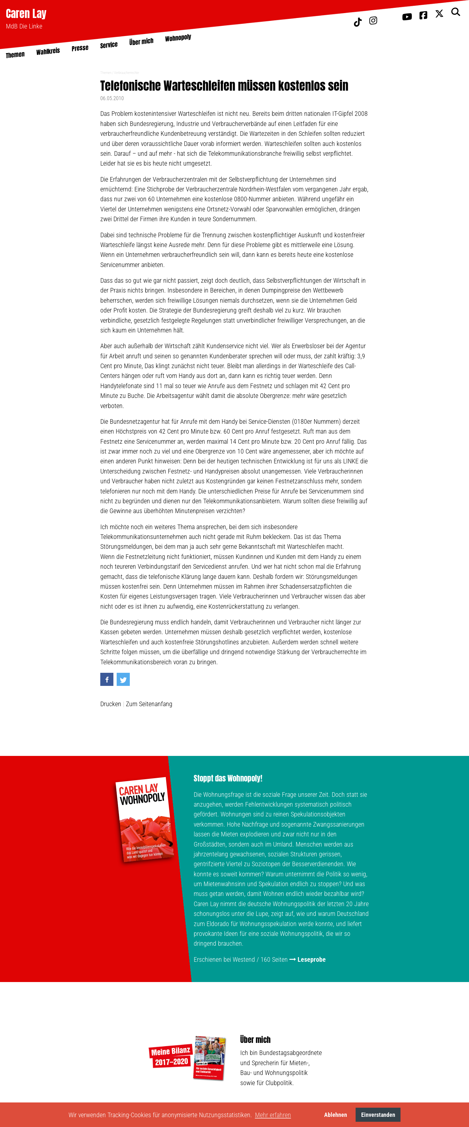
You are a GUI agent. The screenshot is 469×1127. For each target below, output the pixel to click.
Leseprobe (312, 959)
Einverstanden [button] (378, 1114)
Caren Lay (26, 13)
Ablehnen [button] (335, 1114)
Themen (105, 73)
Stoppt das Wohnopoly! (228, 778)
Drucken (110, 704)
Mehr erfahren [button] (273, 1115)
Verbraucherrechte (126, 73)
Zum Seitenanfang (149, 704)
